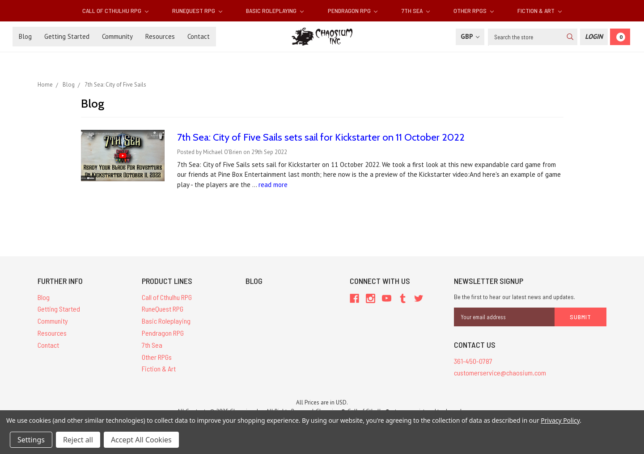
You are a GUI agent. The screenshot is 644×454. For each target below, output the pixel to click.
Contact (198, 36)
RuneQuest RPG (197, 10)
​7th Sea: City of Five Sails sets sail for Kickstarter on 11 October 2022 (321, 137)
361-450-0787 (473, 361)
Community (117, 36)
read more (273, 184)
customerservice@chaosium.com (500, 372)
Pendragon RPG (353, 10)
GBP (470, 36)
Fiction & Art (539, 10)
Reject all (78, 440)
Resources (160, 36)
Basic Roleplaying (275, 10)
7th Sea (416, 10)
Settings (31, 440)
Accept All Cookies (141, 440)
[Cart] (620, 37)
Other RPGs (473, 10)
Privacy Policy (560, 420)
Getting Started (66, 36)
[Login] (594, 37)
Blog (25, 36)
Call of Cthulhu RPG (115, 10)
